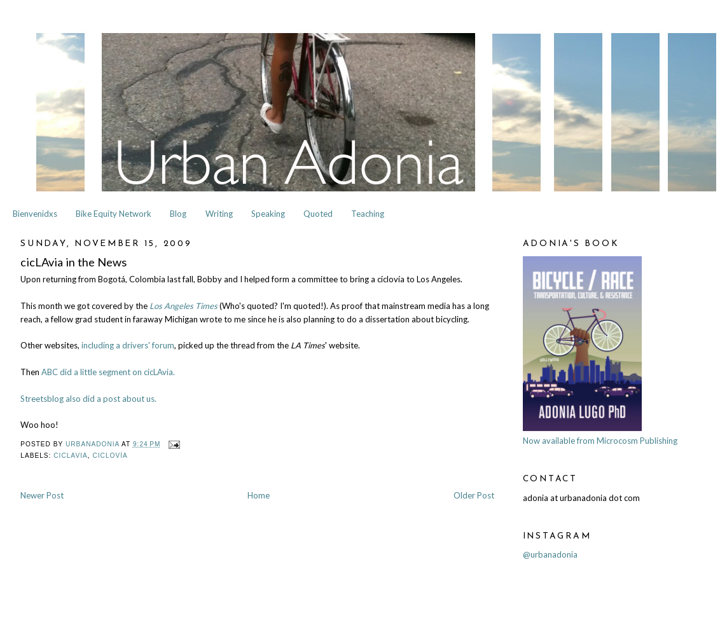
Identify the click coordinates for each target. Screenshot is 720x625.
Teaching (367, 214)
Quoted (318, 214)
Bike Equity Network (113, 214)
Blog (178, 214)
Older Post (473, 495)
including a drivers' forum (127, 345)
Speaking (268, 214)
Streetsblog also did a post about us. (88, 399)
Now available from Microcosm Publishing (600, 441)
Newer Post (42, 495)
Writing (219, 214)
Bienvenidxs (35, 214)
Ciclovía (109, 455)
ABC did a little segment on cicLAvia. (108, 372)
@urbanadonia (550, 554)
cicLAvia (70, 455)
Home (258, 495)
